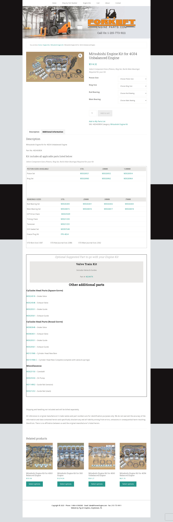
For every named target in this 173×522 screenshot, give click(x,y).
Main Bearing (95, 100)
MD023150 (30, 373)
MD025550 (30, 379)
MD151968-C (31, 361)
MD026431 (87, 205)
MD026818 (129, 210)
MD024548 (30, 304)
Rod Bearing (94, 93)
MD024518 (30, 297)
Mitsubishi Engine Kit (57, 46)
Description (34, 133)
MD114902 (30, 386)
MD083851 (30, 335)
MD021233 (65, 225)
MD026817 (108, 210)
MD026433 (129, 205)
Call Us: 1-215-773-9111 (111, 33)
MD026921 (84, 174)
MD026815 (65, 210)
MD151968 (30, 354)
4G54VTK (89, 278)
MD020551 (30, 310)
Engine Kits (46, 46)
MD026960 (84, 180)
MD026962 (106, 180)
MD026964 (128, 180)
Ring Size (93, 86)
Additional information (53, 133)
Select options (34, 485)
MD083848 (30, 328)
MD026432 (108, 205)
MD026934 (128, 174)
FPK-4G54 (65, 235)
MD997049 (65, 230)
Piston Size (94, 79)
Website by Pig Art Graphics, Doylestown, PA (86, 509)
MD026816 (87, 210)
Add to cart (105, 114)
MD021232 (30, 392)
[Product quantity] (93, 114)
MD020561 (30, 317)
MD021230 (65, 220)
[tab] (34, 132)
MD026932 (106, 174)
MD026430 (65, 205)
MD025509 (65, 215)
